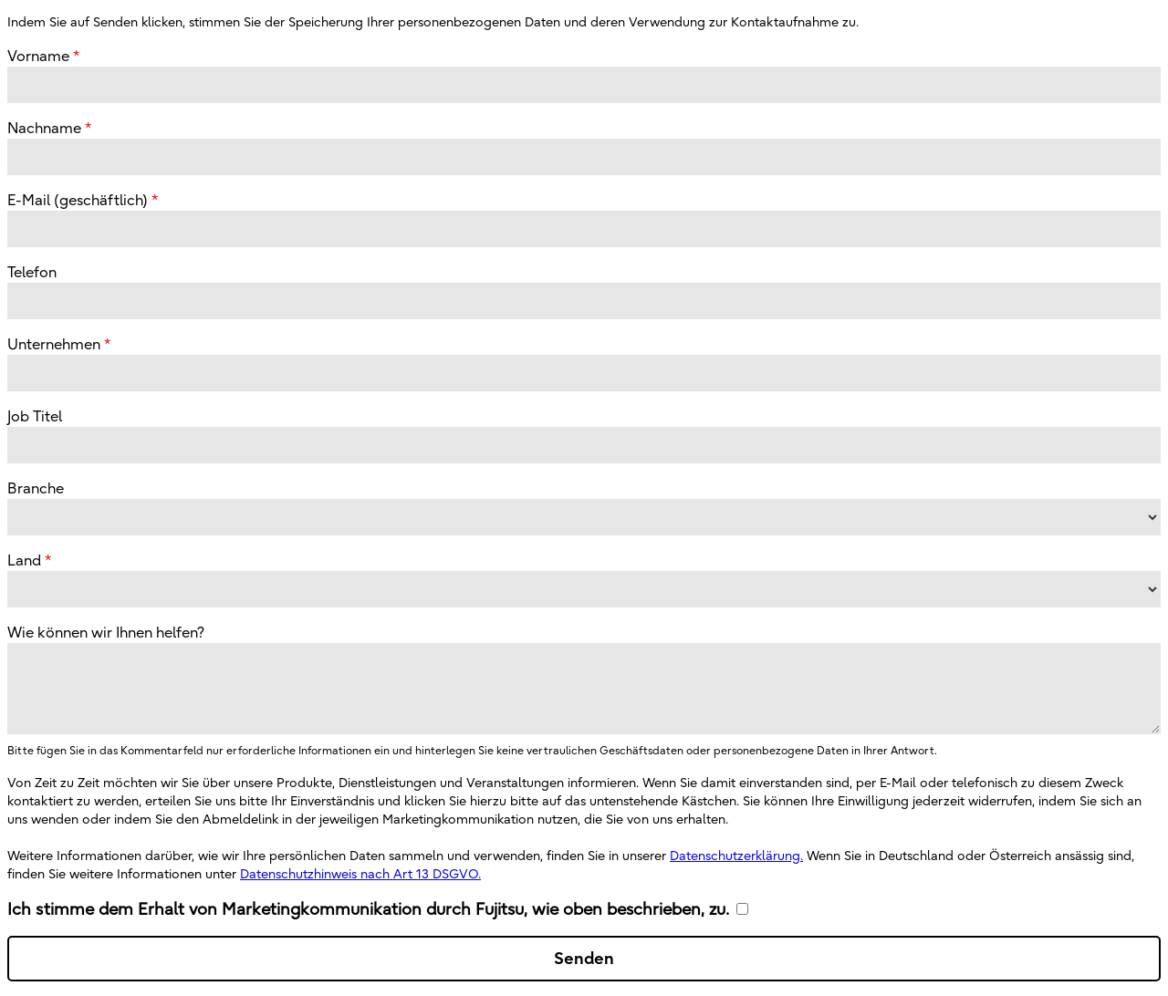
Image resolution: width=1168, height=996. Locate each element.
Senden (584, 958)
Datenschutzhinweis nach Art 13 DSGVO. (360, 874)
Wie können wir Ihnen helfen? (105, 632)
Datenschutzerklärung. (736, 855)
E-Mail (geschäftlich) (77, 200)
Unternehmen (53, 344)
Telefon (32, 272)
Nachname (44, 128)
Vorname (38, 56)
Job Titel (34, 416)
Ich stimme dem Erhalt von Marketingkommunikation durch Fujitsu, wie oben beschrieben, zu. (368, 908)
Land (24, 560)
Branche (35, 488)
